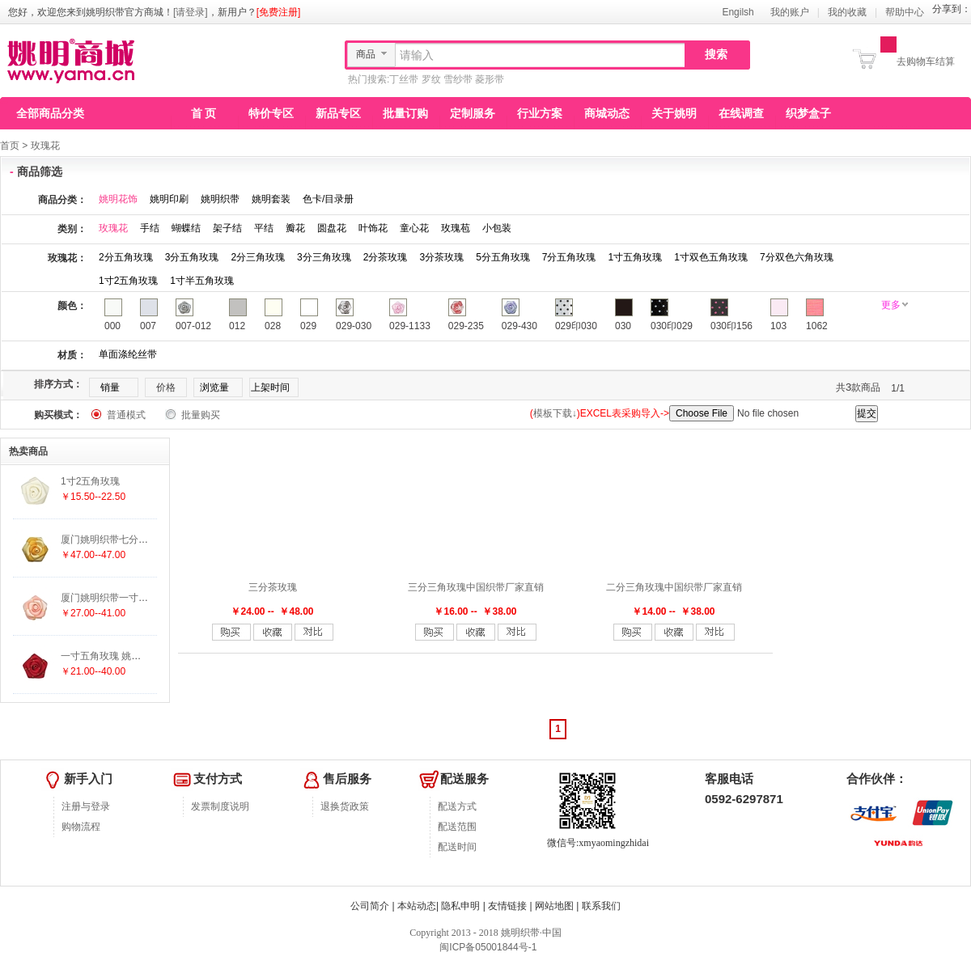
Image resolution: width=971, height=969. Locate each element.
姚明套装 (271, 199)
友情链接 (507, 906)
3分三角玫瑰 (324, 257)
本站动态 (416, 906)
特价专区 (271, 113)
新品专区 (338, 113)
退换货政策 (344, 806)
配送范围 (457, 826)
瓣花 (295, 228)
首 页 (204, 113)
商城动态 (607, 113)
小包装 (496, 228)
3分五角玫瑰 (192, 257)
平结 (263, 228)
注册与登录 (85, 806)
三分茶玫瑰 (272, 587)
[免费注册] (279, 12)
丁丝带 (403, 79)
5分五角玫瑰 (503, 257)
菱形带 (489, 79)
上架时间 (270, 387)
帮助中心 (904, 12)
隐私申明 (460, 906)
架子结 (227, 228)
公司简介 (369, 906)
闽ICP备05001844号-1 (486, 947)
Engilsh (737, 12)
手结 (149, 228)
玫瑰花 (45, 145)
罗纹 (431, 79)
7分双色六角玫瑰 (796, 257)
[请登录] (190, 12)
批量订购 (405, 113)
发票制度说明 (220, 806)
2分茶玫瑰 (385, 257)
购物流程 (80, 826)
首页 (9, 145)
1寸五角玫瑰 (635, 257)
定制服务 (472, 113)
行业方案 (539, 113)
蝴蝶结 (186, 228)
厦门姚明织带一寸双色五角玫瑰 (129, 597)
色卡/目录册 (328, 199)
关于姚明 (674, 113)
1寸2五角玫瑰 (128, 280)
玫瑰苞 (455, 228)
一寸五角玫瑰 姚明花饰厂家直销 (130, 656)
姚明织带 (220, 199)
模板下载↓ (555, 413)
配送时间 (457, 847)
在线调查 (741, 113)
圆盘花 (331, 228)
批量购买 (200, 415)
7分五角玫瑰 (569, 257)
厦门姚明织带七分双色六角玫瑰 (129, 539)
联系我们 (601, 906)
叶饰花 (373, 228)
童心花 (414, 228)
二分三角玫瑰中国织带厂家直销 (674, 587)
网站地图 (554, 906)
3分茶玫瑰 (441, 257)
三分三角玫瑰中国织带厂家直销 (476, 587)
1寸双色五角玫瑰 (711, 257)
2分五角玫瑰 (126, 257)
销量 (110, 387)
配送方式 (457, 806)
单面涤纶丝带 (128, 354)
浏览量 (214, 387)
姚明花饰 (118, 199)
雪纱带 (458, 79)
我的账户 (789, 12)
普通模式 (126, 415)
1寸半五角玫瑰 (202, 280)
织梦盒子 (808, 113)
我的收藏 (847, 12)
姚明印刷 (169, 199)
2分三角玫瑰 (258, 257)
